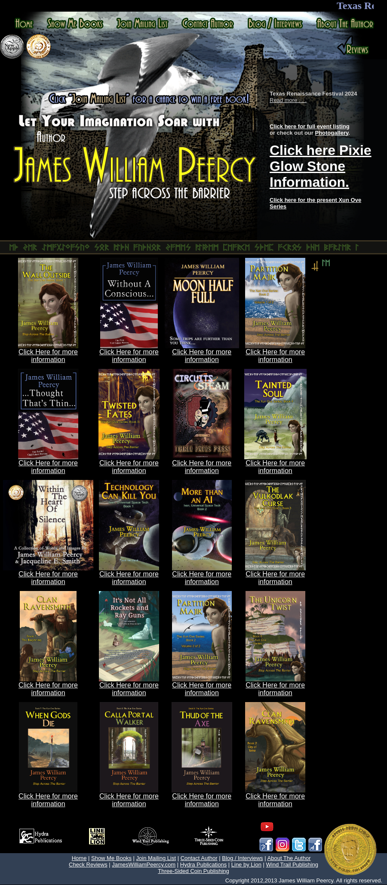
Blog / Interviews (242, 858)
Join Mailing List (156, 858)
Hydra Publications (203, 864)
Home (79, 858)
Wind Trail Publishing (292, 864)
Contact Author (199, 858)
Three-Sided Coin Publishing (193, 871)
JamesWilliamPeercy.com (143, 864)
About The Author (289, 858)
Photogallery (331, 133)
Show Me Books (111, 858)
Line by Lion (246, 864)
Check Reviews (88, 864)
